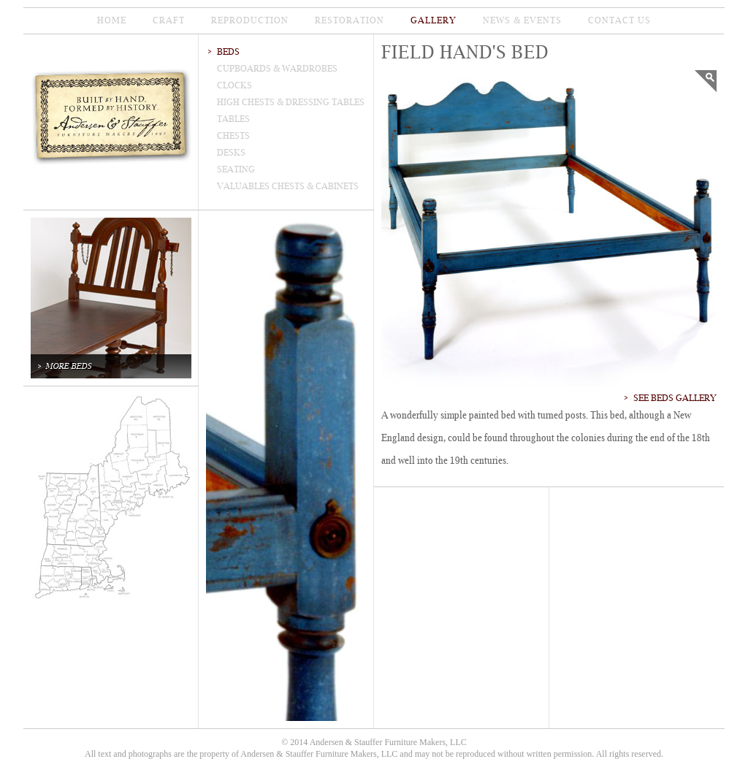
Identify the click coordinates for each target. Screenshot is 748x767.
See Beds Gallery (675, 398)
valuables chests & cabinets (288, 186)
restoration (349, 20)
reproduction (250, 20)
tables (233, 119)
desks (231, 153)
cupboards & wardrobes (277, 69)
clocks (234, 85)
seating (236, 169)
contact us (619, 20)
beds (228, 52)
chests (233, 136)
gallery (434, 20)
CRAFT (169, 20)
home (111, 20)
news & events (522, 20)
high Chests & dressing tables (291, 102)
